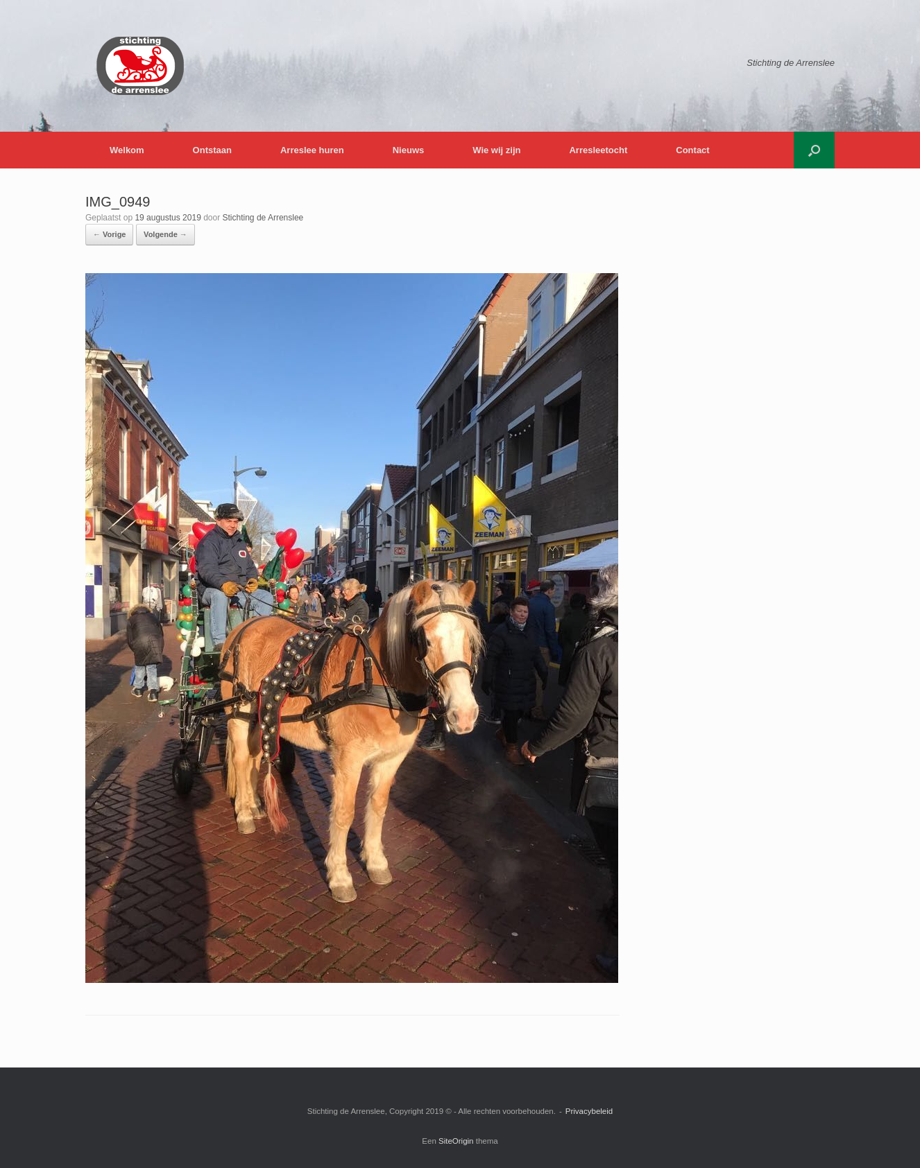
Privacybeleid (589, 1111)
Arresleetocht (598, 150)
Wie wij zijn (496, 150)
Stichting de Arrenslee (263, 218)
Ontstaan (212, 150)
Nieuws (409, 150)
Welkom (127, 150)
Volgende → (165, 234)
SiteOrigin (456, 1141)
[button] (814, 150)
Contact (692, 150)
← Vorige (109, 234)
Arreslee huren (312, 150)
